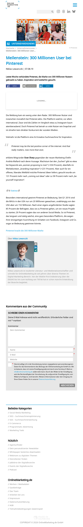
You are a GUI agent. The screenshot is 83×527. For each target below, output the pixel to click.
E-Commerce (15, 423)
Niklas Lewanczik (20, 238)
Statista (14, 190)
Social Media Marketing (20, 413)
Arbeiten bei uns (17, 495)
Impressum (15, 498)
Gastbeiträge (15, 488)
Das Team (14, 491)
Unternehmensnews (26, 48)
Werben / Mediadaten (19, 484)
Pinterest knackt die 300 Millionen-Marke (24, 230)
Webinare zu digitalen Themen (23, 456)
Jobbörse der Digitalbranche (22, 463)
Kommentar (13, 326)
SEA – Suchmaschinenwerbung (23, 420)
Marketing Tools (17, 430)
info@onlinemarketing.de (23, 372)
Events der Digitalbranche (21, 466)
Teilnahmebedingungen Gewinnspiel (26, 509)
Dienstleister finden (18, 459)
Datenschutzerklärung (47, 379)
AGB (11, 505)
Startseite (10, 48)
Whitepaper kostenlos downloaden (25, 452)
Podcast (13, 470)
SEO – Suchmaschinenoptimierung (25, 416)
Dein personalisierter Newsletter (24, 448)
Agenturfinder (16, 445)
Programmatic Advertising (21, 427)
